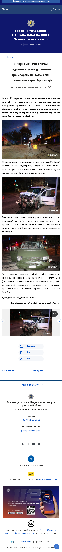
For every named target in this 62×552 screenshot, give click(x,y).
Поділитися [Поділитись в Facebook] (31, 352)
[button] (31, 384)
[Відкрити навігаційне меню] (11, 9)
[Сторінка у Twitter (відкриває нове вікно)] (28, 444)
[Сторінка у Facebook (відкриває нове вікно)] (23, 444)
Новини (10, 57)
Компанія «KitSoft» (24, 542)
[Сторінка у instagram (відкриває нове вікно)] (38, 444)
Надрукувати (32, 346)
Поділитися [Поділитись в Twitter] (31, 359)
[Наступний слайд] (59, 321)
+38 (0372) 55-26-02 (31, 420)
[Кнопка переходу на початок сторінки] (56, 546)
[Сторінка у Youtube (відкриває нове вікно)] (33, 444)
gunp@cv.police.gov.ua (31, 431)
